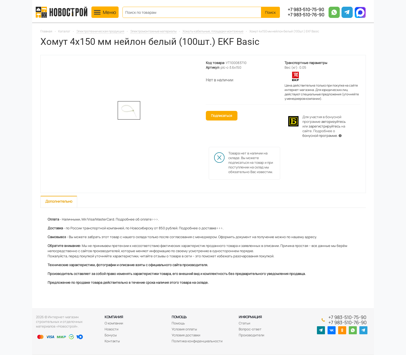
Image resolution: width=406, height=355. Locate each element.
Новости (111, 329)
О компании (114, 323)
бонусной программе (319, 135)
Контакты (112, 341)
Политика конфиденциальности (197, 341)
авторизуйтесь (333, 121)
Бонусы (111, 335)
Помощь (179, 317)
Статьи (244, 323)
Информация (250, 317)
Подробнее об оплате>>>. (137, 219)
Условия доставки (186, 335)
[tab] (58, 202)
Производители (251, 335)
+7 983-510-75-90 (306, 9)
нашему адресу (303, 237)
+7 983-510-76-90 (306, 14)
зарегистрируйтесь (324, 126)
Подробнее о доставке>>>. (201, 228)
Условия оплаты (184, 329)
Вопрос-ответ (250, 329)
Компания (114, 317)
